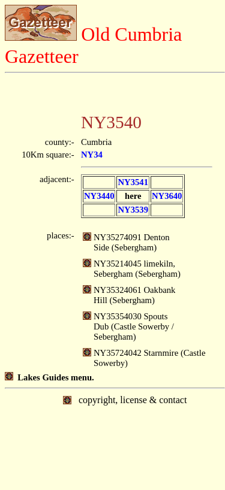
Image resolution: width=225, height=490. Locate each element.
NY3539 (133, 209)
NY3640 (167, 196)
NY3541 (133, 182)
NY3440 (99, 196)
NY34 (92, 154)
